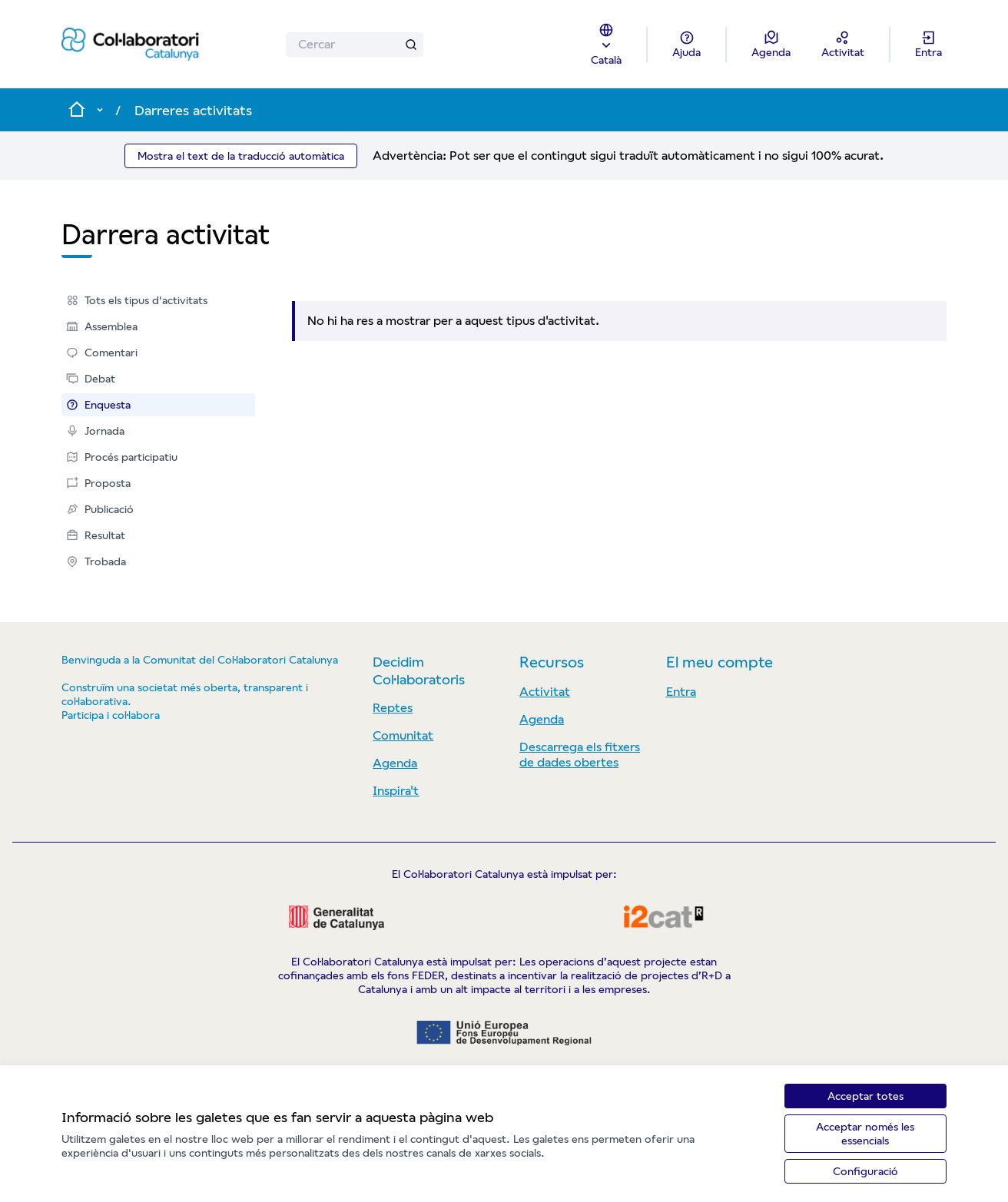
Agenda (395, 763)
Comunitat (403, 735)
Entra (681, 691)
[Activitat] (842, 44)
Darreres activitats (193, 110)
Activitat (544, 691)
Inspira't (396, 790)
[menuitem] (158, 300)
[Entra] (928, 44)
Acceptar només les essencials (865, 1134)
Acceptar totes (865, 1096)
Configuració (865, 1171)
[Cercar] (354, 44)
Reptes (393, 707)
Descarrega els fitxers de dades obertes (579, 755)
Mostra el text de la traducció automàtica (241, 156)
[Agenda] (771, 44)
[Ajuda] (686, 44)
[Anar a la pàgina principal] (130, 44)
